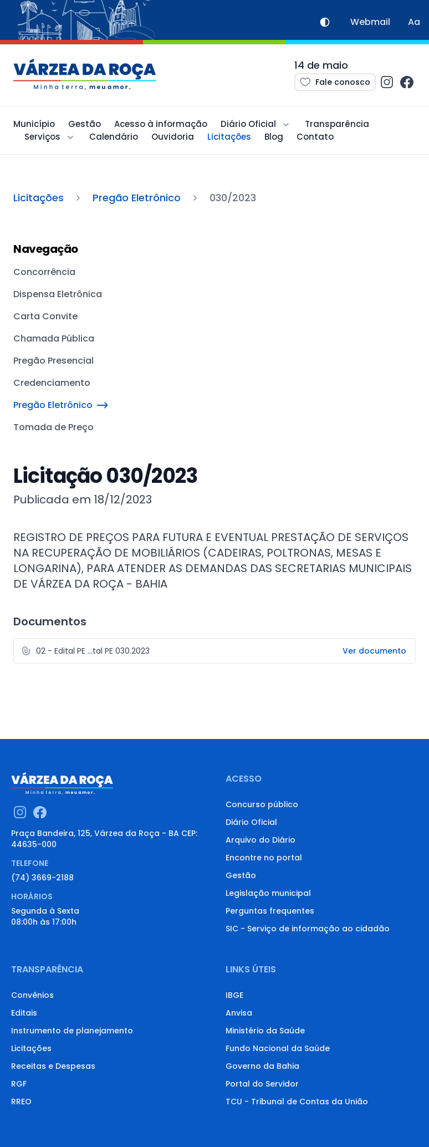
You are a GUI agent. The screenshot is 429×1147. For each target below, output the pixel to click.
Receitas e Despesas (53, 1066)
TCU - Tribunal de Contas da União (297, 1101)
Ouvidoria (172, 136)
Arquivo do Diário (260, 839)
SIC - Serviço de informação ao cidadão (308, 928)
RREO (21, 1101)
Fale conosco (335, 82)
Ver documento (374, 650)
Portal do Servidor (262, 1083)
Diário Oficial (251, 822)
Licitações (229, 136)
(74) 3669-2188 (42, 877)
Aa (414, 22)
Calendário (113, 136)
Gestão (84, 124)
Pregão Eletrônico (137, 198)
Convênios (32, 995)
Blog (273, 136)
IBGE (234, 995)
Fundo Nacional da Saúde (278, 1048)
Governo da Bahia (262, 1066)
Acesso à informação (160, 124)
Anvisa (239, 1012)
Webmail (370, 22)
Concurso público (262, 804)
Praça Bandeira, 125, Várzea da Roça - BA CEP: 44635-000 (104, 839)
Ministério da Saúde (265, 1030)
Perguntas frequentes (270, 910)
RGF (19, 1083)
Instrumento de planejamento (72, 1030)
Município (34, 124)
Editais (24, 1012)
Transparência (337, 124)
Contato (315, 136)
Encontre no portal (264, 857)
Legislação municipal (268, 893)
